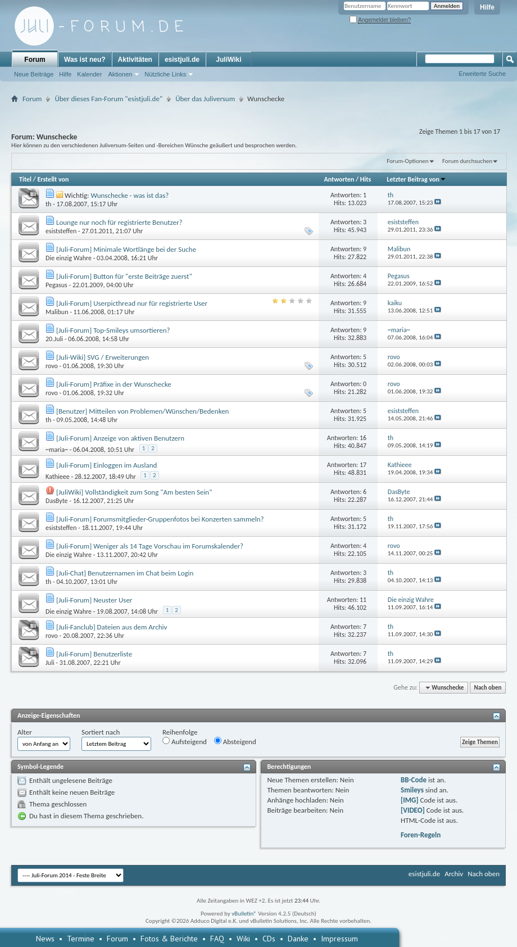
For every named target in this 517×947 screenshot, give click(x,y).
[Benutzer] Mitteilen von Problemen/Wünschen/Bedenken (142, 411)
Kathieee (58, 477)
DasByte (57, 501)
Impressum (339, 939)
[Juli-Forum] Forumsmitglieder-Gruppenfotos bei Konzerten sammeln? (160, 519)
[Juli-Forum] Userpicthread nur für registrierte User (131, 303)
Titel (25, 179)
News (45, 939)
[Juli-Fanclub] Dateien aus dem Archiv (111, 627)
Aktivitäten (135, 60)
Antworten (339, 179)
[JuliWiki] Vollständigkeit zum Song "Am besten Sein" (134, 492)
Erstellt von (53, 179)
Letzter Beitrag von (416, 179)
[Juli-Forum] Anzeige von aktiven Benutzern (120, 438)
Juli (50, 663)
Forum (34, 60)
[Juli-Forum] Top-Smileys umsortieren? (113, 330)
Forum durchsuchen (467, 161)
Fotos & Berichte (169, 939)
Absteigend (235, 741)
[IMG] (410, 800)
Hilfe (487, 7)
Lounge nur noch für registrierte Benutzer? (119, 222)
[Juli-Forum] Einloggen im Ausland (106, 465)
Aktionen (120, 74)
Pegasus (56, 285)
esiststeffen (61, 231)
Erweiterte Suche (482, 73)
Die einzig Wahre (69, 258)
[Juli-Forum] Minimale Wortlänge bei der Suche (126, 249)
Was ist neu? (85, 60)
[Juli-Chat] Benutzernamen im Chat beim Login (124, 573)
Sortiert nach (100, 732)
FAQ (217, 939)
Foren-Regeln (421, 835)
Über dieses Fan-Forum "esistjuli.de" (108, 98)
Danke (298, 939)
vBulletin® (244, 913)
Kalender (89, 74)
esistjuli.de (182, 60)
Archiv (454, 873)
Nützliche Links (165, 74)
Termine (80, 939)
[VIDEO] (413, 810)
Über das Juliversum (205, 98)
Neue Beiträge (33, 74)
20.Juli (54, 339)
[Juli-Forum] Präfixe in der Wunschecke (113, 384)
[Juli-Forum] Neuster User (94, 600)
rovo (52, 366)
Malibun (57, 312)
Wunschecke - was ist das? (129, 195)
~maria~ (57, 450)
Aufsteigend (184, 741)
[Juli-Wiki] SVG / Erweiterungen (102, 357)
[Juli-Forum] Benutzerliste (94, 654)
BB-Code (414, 780)
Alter (24, 732)
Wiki (243, 939)
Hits (365, 179)
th (48, 204)
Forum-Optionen (407, 161)
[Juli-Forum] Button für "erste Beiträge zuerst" (124, 276)
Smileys (412, 790)
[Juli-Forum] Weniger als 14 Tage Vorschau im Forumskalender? (149, 546)
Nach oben (487, 687)
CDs (268, 939)
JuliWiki (228, 60)
